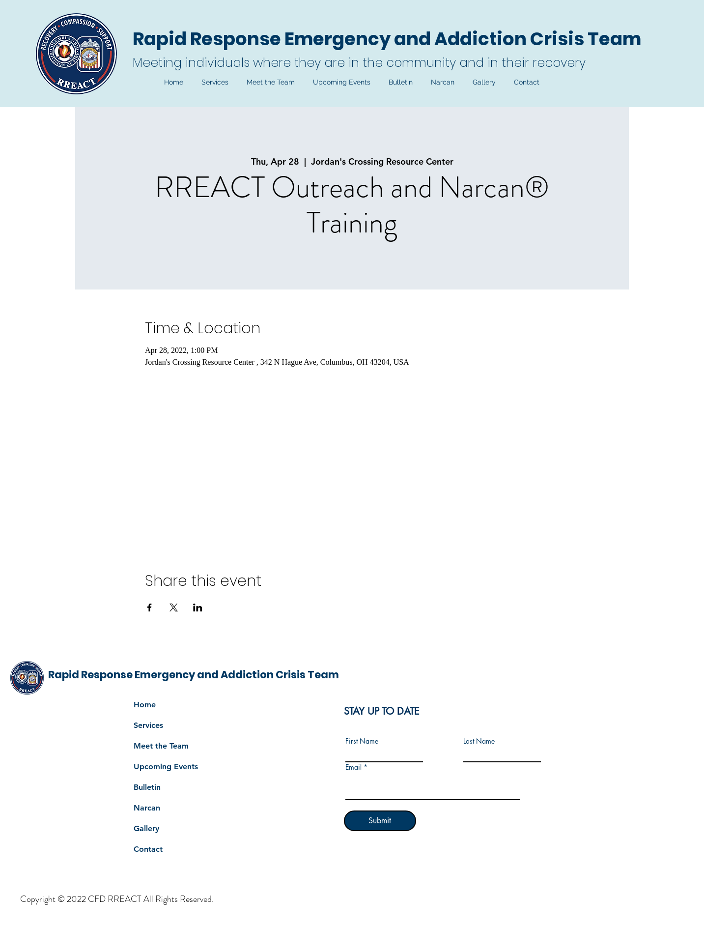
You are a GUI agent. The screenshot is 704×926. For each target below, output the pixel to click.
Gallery (146, 828)
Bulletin (147, 787)
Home (145, 704)
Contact (148, 849)
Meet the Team (161, 746)
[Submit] (380, 820)
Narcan (147, 807)
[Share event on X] (173, 607)
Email (353, 767)
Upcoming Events (166, 766)
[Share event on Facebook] (149, 607)
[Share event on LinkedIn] (197, 607)
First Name (361, 741)
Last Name (479, 741)
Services (148, 725)
